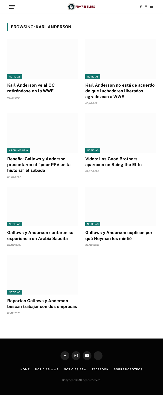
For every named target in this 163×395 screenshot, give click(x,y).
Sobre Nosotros (128, 369)
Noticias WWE (47, 369)
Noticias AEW (75, 369)
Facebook (100, 369)
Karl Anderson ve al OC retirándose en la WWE (31, 88)
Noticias (15, 76)
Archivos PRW (18, 150)
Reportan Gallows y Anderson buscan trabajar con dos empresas (42, 303)
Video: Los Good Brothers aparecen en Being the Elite (113, 161)
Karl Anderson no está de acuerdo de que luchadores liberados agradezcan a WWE (120, 91)
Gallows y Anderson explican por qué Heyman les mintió (118, 235)
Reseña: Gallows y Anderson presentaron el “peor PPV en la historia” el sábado (38, 164)
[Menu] (12, 7)
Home (25, 369)
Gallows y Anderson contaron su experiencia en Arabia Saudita (40, 235)
